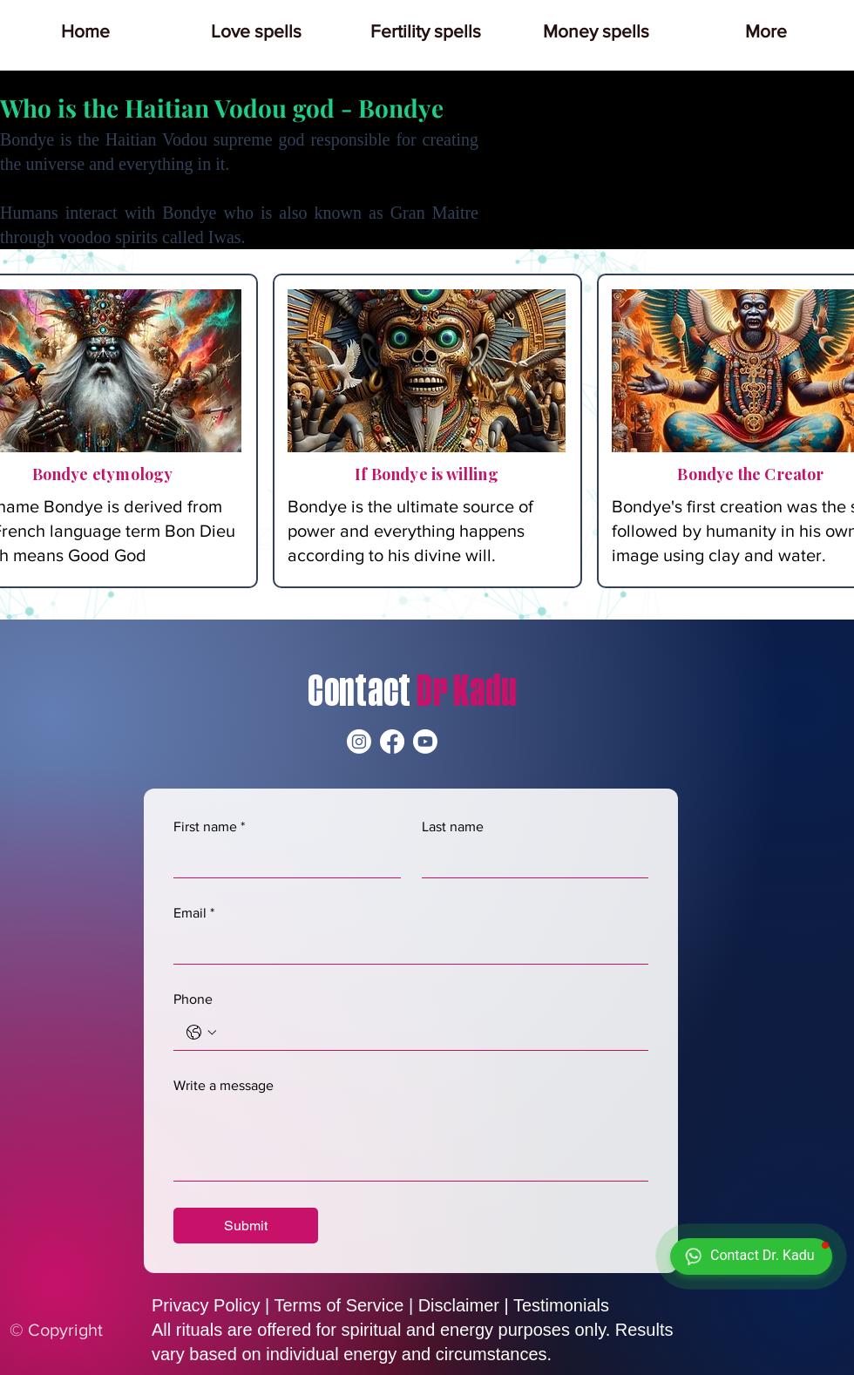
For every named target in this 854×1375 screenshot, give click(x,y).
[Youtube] (425, 741)
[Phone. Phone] (428, 1032)
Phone (193, 999)
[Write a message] (410, 1141)
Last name (453, 826)
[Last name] (530, 860)
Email (193, 913)
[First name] (281, 860)
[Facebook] (392, 741)
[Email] (405, 946)
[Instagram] (359, 741)
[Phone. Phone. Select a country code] (201, 1032)
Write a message (223, 1085)
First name (209, 827)
